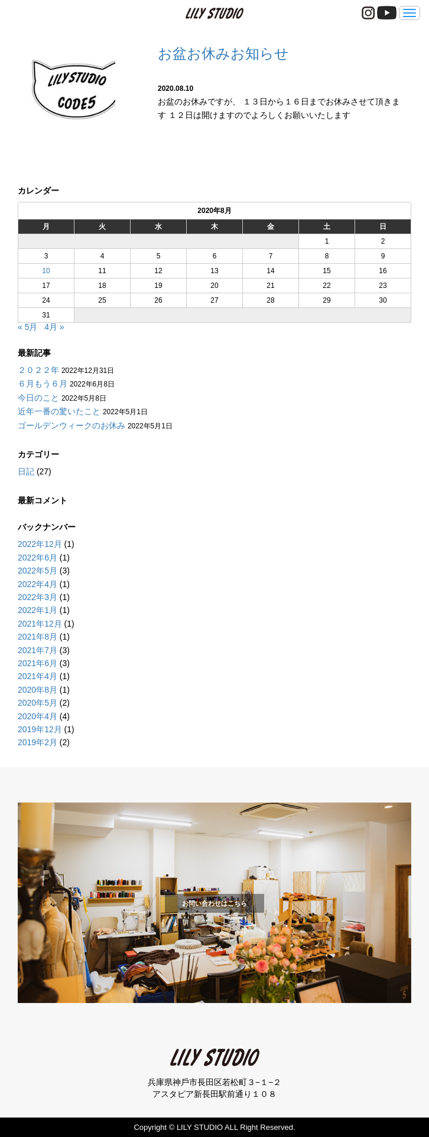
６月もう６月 (42, 383)
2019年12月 (40, 729)
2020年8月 (37, 689)
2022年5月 (37, 570)
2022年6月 (37, 557)
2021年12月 (40, 623)
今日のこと (38, 397)
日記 (26, 471)
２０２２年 (38, 370)
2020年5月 (37, 702)
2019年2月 (37, 742)
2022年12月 (40, 544)
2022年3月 (37, 597)
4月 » (54, 327)
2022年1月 (37, 610)
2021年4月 (37, 676)
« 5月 (27, 327)
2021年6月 (37, 663)
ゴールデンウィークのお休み (71, 425)
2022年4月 (37, 584)
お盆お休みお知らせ (223, 53)
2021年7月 (37, 650)
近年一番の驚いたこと (59, 411)
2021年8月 (37, 636)
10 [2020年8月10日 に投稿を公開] (46, 271)
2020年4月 (37, 716)
